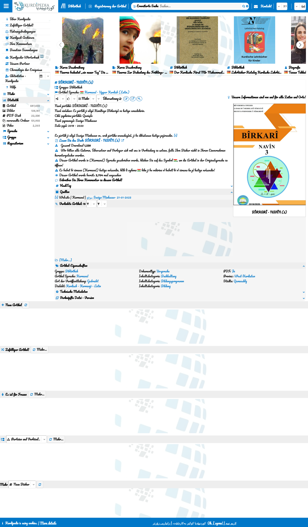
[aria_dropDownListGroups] (26, 419)
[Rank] (71, 98)
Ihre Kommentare (18, 43)
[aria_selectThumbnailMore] (22, 464)
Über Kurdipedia (17, 18)
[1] (175, 135)
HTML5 (158, 513)
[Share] (60, 98)
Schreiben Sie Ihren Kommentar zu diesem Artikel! (88, 180)
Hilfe (10, 87)
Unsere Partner (17, 63)
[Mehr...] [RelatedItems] (65, 260)
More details (48, 523)
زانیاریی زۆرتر (161, 523)
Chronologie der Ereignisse (23, 69)
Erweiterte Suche (147, 6)
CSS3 (142, 513)
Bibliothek (74, 6)
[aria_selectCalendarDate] (44, 76)
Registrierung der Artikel (110, 6)
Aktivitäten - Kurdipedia (15, 78)
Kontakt (266, 6)
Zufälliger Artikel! (19, 25)
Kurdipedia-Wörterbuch (24, 57)
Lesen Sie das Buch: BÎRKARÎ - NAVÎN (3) (89, 140)
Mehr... (39, 329)
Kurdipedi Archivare (19, 37)
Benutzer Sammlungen (21, 49)
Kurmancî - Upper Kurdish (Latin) (106, 92)
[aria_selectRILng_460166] (102, 198)
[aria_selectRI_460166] (91, 198)
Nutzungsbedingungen (20, 31)
